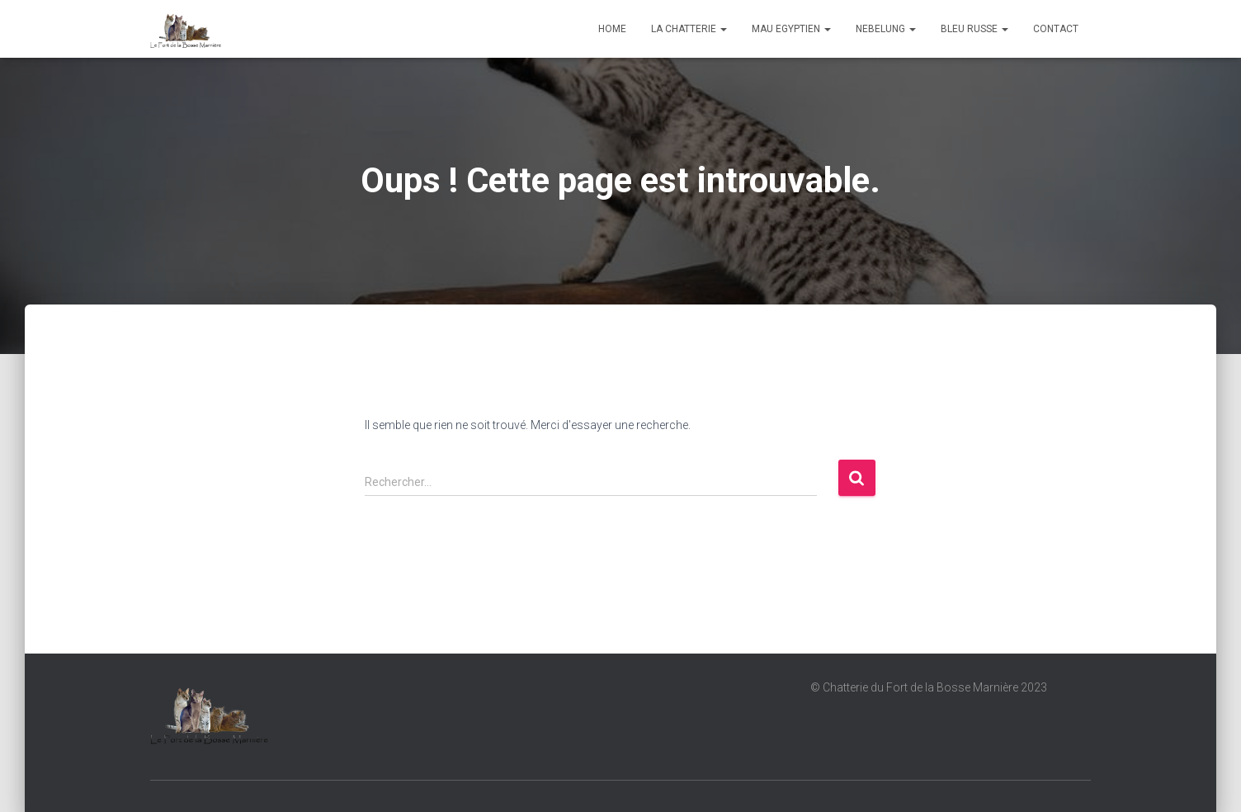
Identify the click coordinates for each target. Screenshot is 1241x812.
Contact (1055, 29)
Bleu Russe (974, 29)
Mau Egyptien (791, 29)
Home (612, 29)
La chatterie (689, 29)
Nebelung (886, 29)
